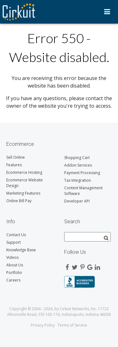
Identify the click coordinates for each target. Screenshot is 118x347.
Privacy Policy (43, 325)
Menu (107, 11)
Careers (13, 280)
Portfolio (14, 272)
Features (14, 165)
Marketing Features (23, 193)
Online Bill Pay (18, 200)
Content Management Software (83, 190)
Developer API (77, 201)
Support (13, 242)
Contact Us (16, 234)
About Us (14, 265)
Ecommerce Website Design (24, 182)
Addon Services (78, 165)
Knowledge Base (21, 250)
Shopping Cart (77, 157)
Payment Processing (82, 172)
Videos (12, 257)
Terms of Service (72, 325)
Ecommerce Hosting (24, 172)
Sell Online (15, 157)
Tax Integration (77, 180)
